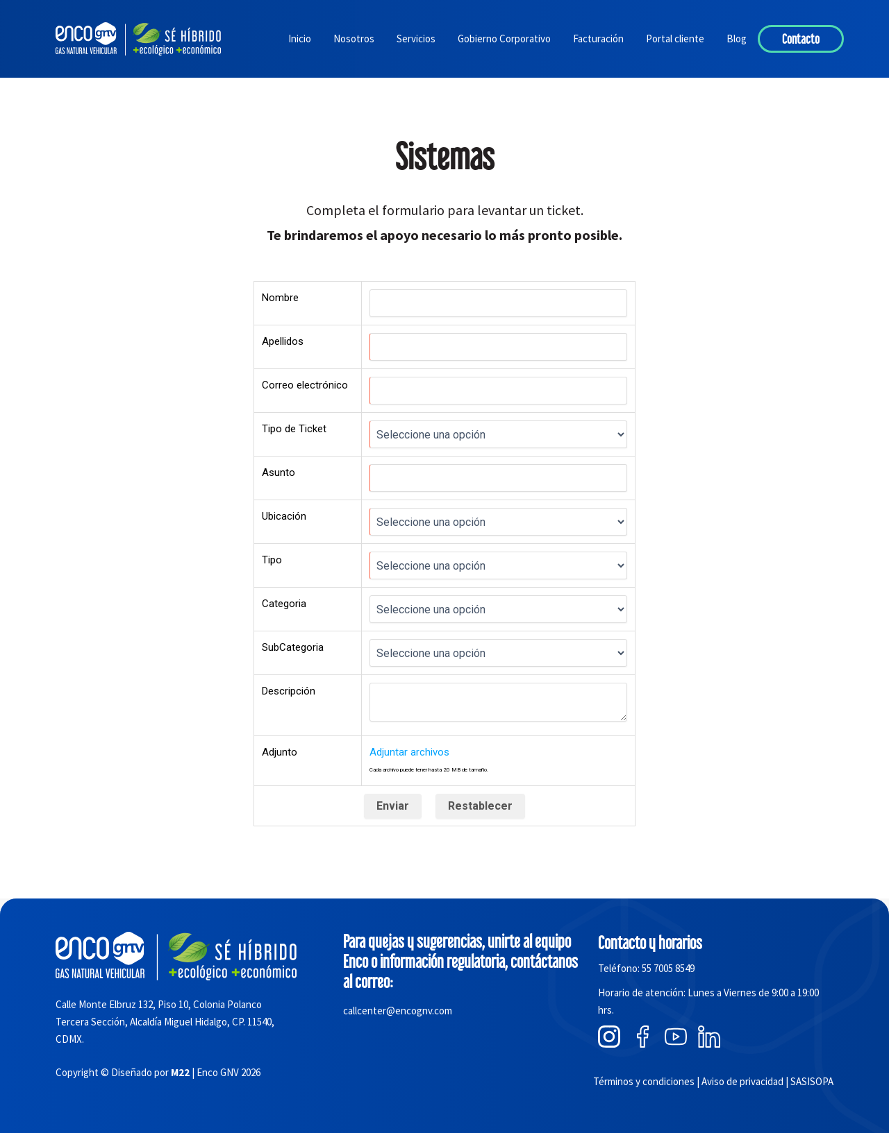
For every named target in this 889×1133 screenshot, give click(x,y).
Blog (736, 38)
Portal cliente (675, 38)
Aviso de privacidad (742, 1081)
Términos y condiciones (644, 1081)
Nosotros (353, 38)
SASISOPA (811, 1081)
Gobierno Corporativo (504, 38)
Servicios (416, 38)
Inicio (299, 38)
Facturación (598, 38)
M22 (180, 1072)
